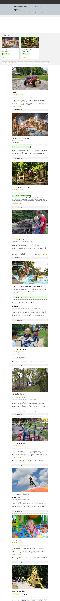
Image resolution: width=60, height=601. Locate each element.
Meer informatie (16, 106)
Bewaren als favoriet (18, 94)
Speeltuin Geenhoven (19, 591)
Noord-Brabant (12, 62)
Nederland (17, 12)
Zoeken (5, 62)
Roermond (21, 446)
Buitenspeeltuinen (36, 12)
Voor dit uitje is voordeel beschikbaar (21, 147)
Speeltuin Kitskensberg (19, 443)
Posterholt (15, 497)
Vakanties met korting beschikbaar (23, 297)
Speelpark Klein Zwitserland (29, 50)
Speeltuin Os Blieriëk (19, 349)
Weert (20, 543)
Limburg (7, 51)
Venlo (20, 239)
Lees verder (44, 254)
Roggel (4, 51)
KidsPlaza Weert (17, 540)
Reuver (20, 397)
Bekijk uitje (5, 57)
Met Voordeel (6, 53)
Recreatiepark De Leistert (8, 50)
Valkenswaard (21, 594)
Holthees (30, 12)
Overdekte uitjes (46, 62)
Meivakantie (20, 62)
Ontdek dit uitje (18, 109)
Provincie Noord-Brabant (24, 12)
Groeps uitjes (37, 62)
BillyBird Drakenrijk (18, 394)
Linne (14, 306)
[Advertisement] (30, 25)
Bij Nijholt (15, 92)
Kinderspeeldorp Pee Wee (20, 494)
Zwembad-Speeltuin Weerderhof (23, 303)
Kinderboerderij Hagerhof (20, 236)
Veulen (14, 95)
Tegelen (23, 51)
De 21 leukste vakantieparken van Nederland (27, 287)
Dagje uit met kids (29, 62)
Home (13, 12)
